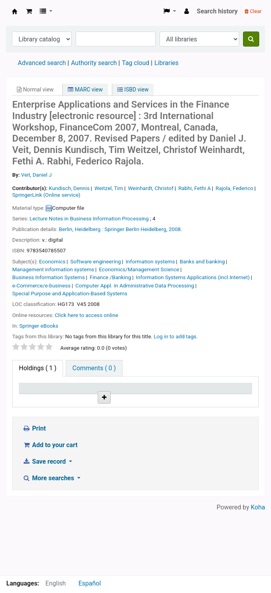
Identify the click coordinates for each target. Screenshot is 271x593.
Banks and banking (202, 261)
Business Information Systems (48, 277)
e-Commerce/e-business (41, 285)
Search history (217, 11)
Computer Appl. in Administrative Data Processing (134, 285)
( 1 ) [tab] (37, 368)
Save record (44, 524)
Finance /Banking (110, 277)
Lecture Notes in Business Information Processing (89, 218)
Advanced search (42, 63)
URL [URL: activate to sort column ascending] (129, 399)
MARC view (85, 89)
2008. (175, 229)
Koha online (14, 11)
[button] (29, 11)
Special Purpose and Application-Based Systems (69, 293)
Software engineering (96, 261)
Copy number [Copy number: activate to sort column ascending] (167, 395)
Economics (52, 261)
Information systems (150, 261)
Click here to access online (86, 315)
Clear (253, 11)
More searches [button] (49, 541)
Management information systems (53, 269)
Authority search (94, 63)
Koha (258, 570)
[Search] (251, 39)
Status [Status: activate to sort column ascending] (198, 399)
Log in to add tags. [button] (176, 336)
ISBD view (132, 89)
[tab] (94, 368)
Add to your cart (50, 508)
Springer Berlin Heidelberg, (135, 229)
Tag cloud (135, 63)
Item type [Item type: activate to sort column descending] (29, 395)
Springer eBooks (38, 326)
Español (89, 583)
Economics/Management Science (139, 269)
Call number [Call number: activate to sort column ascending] (100, 395)
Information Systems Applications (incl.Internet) (193, 277)
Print (34, 491)
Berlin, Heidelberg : (81, 229)
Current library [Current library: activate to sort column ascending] (66, 395)
